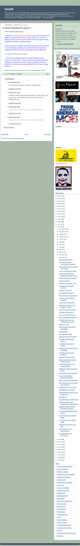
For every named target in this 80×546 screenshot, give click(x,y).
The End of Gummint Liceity (67, 310)
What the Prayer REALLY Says (66, 533)
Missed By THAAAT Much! (67, 357)
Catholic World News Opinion (66, 474)
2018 (59, 216)
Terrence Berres (62, 520)
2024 (59, 201)
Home (26, 134)
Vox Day (59, 530)
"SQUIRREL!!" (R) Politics (67, 390)
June (61, 244)
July (60, 242)
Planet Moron (61, 512)
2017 (59, 219)
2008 (59, 452)
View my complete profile (65, 44)
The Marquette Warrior (64, 525)
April (60, 249)
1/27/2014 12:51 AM (15, 124)
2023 (59, 203)
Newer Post (4, 134)
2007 (59, 455)
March (61, 252)
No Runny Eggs (62, 504)
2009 (59, 450)
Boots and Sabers (62, 469)
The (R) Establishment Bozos (68, 317)
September (62, 237)
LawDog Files (61, 493)
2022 (59, 206)
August (61, 239)
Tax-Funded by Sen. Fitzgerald (68, 373)
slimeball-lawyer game (16, 31)
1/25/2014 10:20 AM (15, 89)
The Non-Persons (64, 281)
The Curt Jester (62, 522)
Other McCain (61, 506)
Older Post (47, 134)
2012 (59, 442)
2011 (59, 444)
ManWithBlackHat (62, 496)
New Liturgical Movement (65, 501)
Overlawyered (61, 509)
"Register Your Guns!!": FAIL (67, 283)
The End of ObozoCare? (66, 312)
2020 (59, 211)
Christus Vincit (61, 480)
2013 (59, 439)
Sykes (59, 517)
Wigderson (60, 536)
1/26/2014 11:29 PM (15, 113)
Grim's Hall (60, 485)
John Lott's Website (63, 488)
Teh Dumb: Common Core (67, 302)
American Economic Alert (64, 466)
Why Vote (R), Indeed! (65, 334)
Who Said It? (63, 397)
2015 (59, 224)
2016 (59, 221)
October (61, 234)
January (61, 257)
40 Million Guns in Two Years (67, 387)
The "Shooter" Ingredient (66, 293)
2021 (59, 209)
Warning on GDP (64, 324)
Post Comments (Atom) (17, 138)
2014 (59, 227)
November (62, 231)
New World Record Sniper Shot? (69, 399)
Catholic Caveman (62, 472)
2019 (59, 214)
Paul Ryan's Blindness (65, 259)
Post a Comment (9, 127)
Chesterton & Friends (63, 477)
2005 (59, 460)
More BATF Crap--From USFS (68, 295)
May (60, 247)
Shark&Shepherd (62, 514)
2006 (59, 457)
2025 (59, 198)
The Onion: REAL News (64, 528)
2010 (59, 447)
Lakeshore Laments (63, 490)
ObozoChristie (63, 331)
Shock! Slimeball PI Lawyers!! (68, 278)
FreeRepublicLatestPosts (64, 482)
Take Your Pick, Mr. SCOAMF (68, 336)
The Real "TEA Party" (65, 290)
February (62, 255)
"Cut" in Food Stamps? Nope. (68, 271)
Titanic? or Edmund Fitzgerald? (68, 380)
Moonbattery (61, 498)
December (62, 229)
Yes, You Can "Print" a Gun (67, 315)
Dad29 (9, 9)
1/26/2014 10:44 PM (15, 103)
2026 (59, 196)
